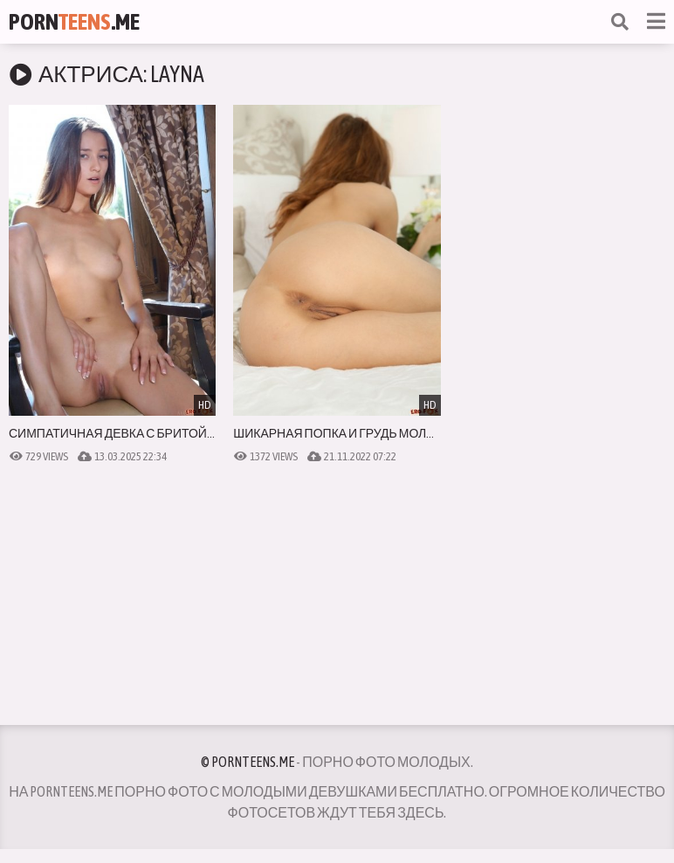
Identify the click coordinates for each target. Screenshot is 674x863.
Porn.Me (74, 22)
